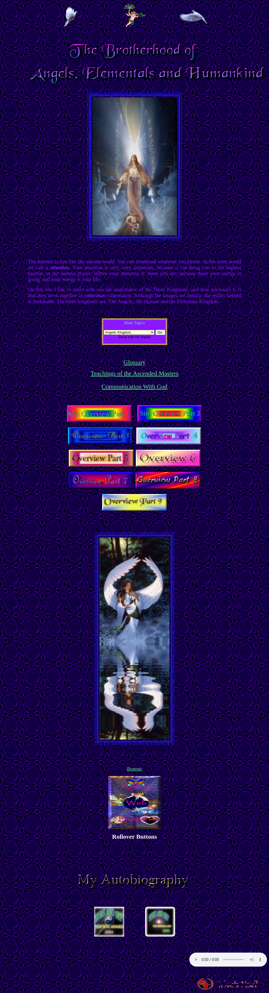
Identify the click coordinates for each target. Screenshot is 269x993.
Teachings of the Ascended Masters (134, 373)
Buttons (134, 769)
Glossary (134, 362)
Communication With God (135, 386)
